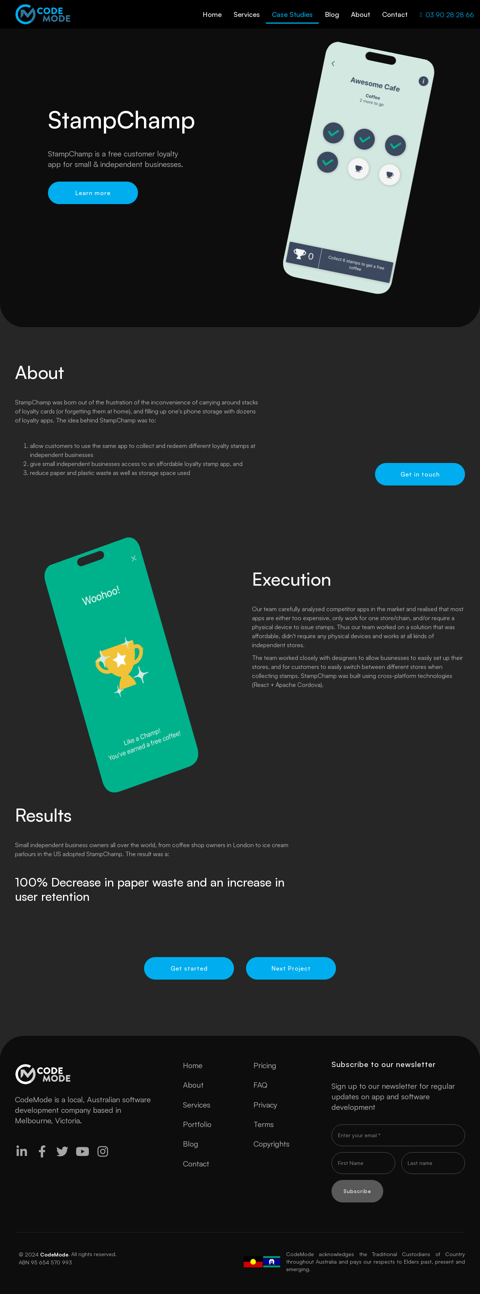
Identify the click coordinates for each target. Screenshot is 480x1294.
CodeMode (54, 1254)
